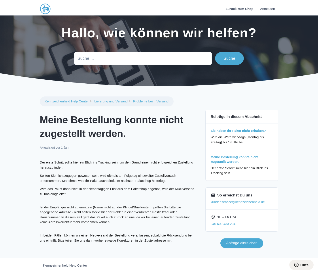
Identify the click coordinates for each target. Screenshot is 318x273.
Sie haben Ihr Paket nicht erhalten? (238, 131)
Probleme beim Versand (150, 101)
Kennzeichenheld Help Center (67, 101)
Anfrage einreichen (241, 243)
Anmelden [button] (267, 9)
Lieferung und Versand (111, 101)
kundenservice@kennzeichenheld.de (238, 202)
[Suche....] (143, 58)
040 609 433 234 (223, 224)
